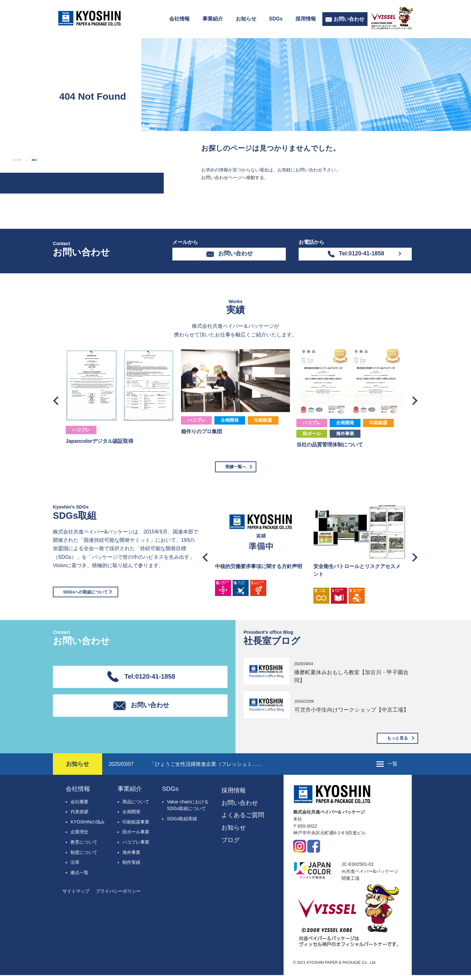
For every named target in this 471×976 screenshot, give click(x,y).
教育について (83, 843)
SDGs (276, 18)
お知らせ (246, 18)
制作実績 (131, 863)
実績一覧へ (235, 466)
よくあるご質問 (242, 816)
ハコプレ (81, 429)
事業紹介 (212, 18)
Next (413, 399)
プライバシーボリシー (118, 892)
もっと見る (396, 738)
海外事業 (345, 433)
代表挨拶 (79, 812)
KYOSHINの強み (87, 822)
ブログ (230, 841)
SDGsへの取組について (87, 592)
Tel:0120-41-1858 (361, 253)
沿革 (74, 863)
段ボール (312, 433)
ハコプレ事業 (135, 843)
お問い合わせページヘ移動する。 (235, 177)
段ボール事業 (135, 833)
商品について (135, 802)
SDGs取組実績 (182, 819)
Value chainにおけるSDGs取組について (188, 806)
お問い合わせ (349, 19)
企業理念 (79, 833)
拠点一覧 (79, 873)
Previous (57, 399)
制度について (83, 853)
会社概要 (79, 802)
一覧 (392, 764)
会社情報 (179, 18)
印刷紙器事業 (135, 822)
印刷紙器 (263, 420)
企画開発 (230, 420)
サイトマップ (75, 892)
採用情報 (305, 18)
